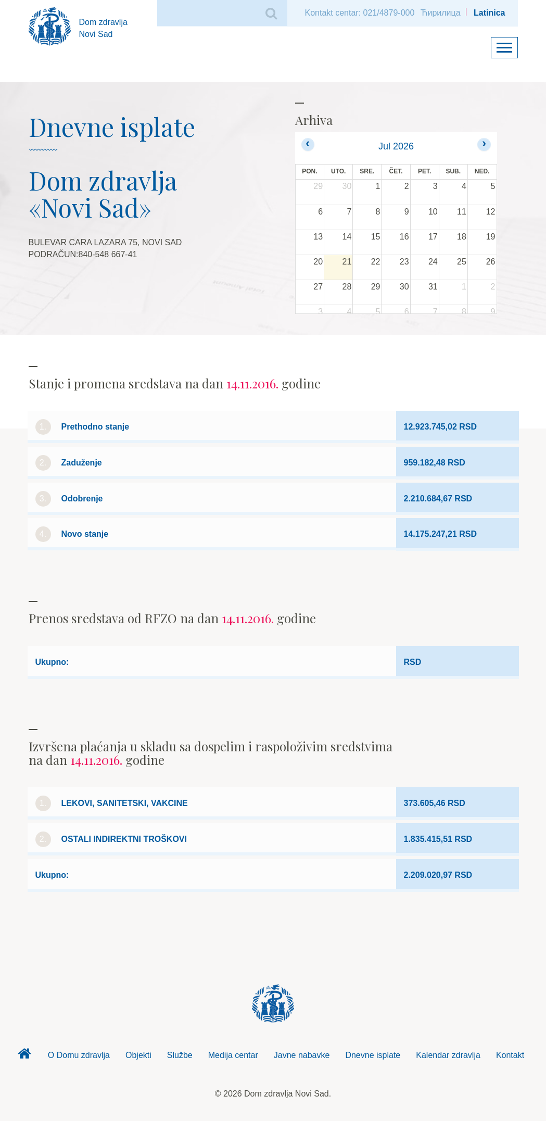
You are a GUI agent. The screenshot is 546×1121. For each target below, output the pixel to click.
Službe (180, 1055)
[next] (483, 144)
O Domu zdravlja (79, 1055)
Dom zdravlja (24, 1056)
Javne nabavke (302, 1055)
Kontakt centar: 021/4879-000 (360, 12)
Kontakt (510, 1055)
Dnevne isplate (372, 1055)
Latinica (489, 12)
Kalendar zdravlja (448, 1055)
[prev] (307, 144)
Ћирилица (441, 12)
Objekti (138, 1055)
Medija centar (233, 1055)
